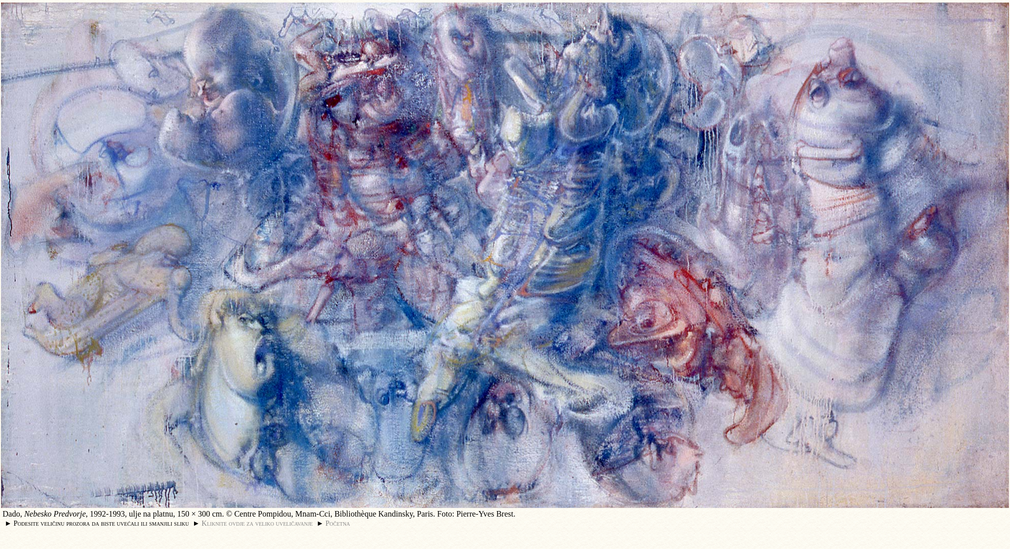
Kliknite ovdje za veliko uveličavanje (257, 523)
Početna (338, 523)
